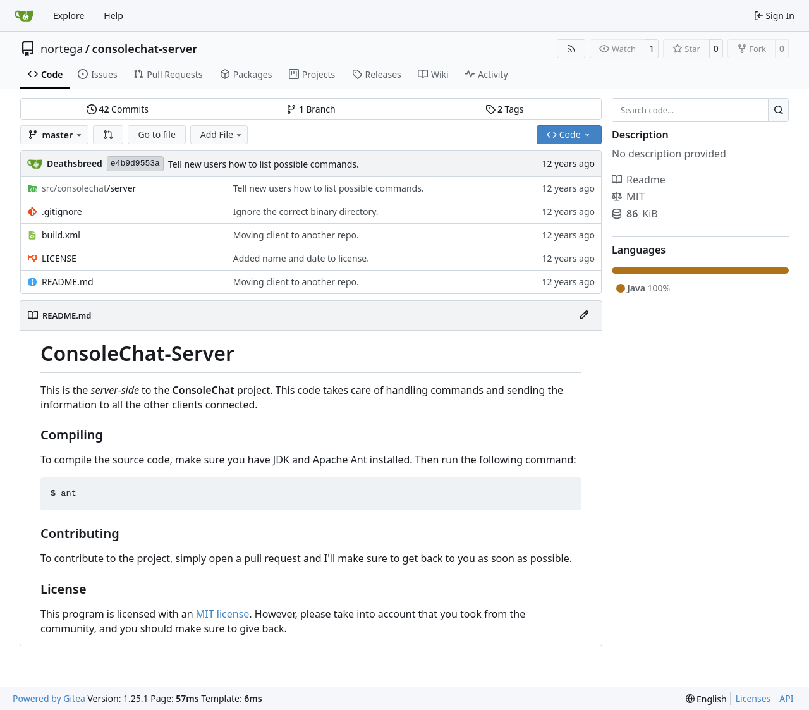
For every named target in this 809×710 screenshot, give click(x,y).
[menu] (706, 699)
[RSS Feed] (571, 48)
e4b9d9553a (135, 163)
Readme (639, 179)
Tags (504, 109)
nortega (61, 48)
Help (113, 15)
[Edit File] (584, 315)
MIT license (223, 614)
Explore (68, 15)
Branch (311, 109)
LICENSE (59, 258)
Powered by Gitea (49, 698)
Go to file (156, 134)
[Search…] (778, 110)
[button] (108, 134)
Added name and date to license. (301, 258)
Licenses (753, 698)
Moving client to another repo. (296, 235)
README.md (68, 282)
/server (89, 188)
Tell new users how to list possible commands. (263, 164)
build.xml (61, 235)
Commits (118, 109)
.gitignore (62, 211)
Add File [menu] (221, 134)
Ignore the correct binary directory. (306, 211)
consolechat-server (144, 48)
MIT (628, 196)
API (786, 698)
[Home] (24, 15)
